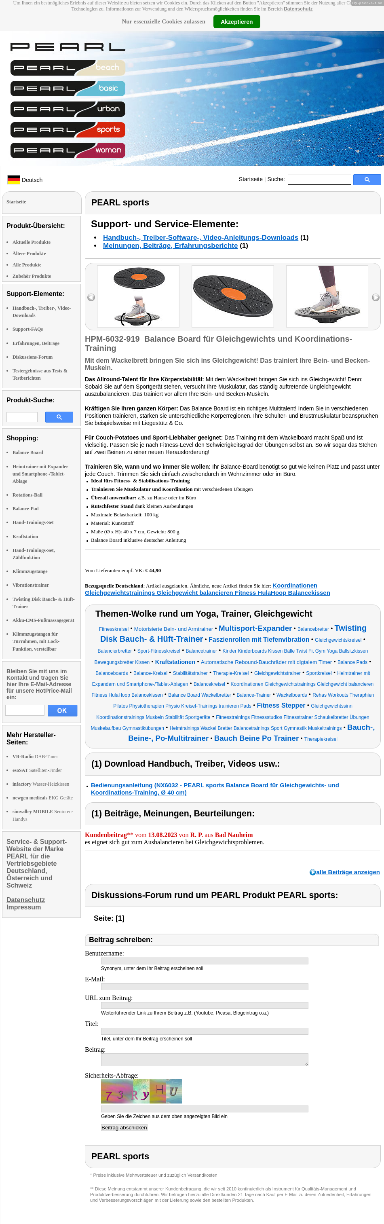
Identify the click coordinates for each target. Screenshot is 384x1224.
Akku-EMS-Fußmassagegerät (43, 620)
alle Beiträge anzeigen (348, 872)
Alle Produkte (27, 265)
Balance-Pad (26, 509)
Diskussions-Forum (33, 357)
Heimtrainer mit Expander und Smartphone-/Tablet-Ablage (40, 474)
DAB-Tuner (35, 756)
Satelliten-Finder (37, 770)
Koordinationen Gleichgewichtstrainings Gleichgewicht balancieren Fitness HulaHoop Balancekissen (207, 589)
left (91, 297)
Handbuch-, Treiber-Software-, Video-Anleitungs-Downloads (200, 237)
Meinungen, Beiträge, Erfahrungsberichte (170, 245)
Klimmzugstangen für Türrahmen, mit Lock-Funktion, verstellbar (36, 641)
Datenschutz (298, 9)
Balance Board (28, 452)
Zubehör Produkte (32, 276)
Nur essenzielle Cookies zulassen (163, 21)
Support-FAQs (28, 329)
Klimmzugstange (30, 571)
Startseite (251, 179)
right (376, 297)
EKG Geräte (43, 798)
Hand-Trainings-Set (33, 522)
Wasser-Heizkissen (41, 784)
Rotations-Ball (27, 495)
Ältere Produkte (29, 253)
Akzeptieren (237, 21)
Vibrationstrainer (31, 585)
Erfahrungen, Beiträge (36, 343)
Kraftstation (25, 536)
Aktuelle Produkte (32, 242)
